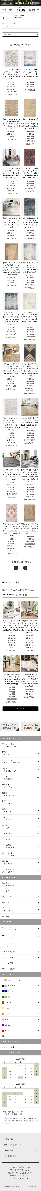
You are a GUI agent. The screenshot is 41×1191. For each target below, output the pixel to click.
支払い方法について (23, 1167)
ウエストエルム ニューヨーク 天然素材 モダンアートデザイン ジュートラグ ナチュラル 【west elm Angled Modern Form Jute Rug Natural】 (11, 268)
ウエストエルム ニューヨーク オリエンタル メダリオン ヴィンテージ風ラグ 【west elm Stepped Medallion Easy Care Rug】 (29, 318)
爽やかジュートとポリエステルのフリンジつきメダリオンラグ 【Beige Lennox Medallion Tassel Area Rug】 (29, 528)
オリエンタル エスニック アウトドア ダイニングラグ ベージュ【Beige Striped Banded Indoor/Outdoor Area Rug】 (29, 123)
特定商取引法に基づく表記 (19, 1176)
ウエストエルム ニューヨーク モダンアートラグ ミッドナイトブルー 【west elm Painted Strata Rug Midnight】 (29, 222)
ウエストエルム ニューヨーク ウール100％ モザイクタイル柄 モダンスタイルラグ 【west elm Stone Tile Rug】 (11, 74)
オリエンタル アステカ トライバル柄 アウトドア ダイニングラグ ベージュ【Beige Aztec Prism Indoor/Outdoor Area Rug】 (11, 368)
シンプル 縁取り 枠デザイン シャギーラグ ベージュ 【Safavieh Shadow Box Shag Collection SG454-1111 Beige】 (29, 422)
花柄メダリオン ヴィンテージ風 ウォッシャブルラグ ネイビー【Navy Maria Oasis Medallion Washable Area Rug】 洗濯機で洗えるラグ (29, 475)
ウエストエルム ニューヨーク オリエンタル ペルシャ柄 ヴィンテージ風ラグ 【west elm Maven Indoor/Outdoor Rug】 (29, 173)
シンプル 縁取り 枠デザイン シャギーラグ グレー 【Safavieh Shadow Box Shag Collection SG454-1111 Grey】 (11, 474)
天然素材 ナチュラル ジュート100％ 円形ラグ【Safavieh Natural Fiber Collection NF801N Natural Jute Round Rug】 (11, 679)
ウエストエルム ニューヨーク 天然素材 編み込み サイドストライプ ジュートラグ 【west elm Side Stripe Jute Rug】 (11, 123)
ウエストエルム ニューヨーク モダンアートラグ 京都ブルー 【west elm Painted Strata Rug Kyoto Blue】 (11, 222)
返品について (13, 1173)
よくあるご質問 (25, 1173)
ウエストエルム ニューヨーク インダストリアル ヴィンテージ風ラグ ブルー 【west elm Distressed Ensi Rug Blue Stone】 (11, 316)
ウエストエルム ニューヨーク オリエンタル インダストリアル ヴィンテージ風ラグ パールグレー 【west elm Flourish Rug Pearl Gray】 (11, 424)
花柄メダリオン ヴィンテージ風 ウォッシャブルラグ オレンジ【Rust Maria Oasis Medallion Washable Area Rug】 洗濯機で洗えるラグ (11, 529)
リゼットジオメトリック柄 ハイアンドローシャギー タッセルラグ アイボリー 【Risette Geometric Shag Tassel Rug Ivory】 (11, 626)
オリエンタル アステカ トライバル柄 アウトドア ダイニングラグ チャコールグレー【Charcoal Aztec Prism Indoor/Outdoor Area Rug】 (29, 369)
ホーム (5, 18)
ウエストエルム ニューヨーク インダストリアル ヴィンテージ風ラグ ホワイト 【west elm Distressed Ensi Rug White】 (29, 267)
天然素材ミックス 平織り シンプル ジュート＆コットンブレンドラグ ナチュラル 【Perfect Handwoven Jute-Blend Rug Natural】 (29, 626)
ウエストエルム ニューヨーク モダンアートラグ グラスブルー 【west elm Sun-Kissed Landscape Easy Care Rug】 (11, 173)
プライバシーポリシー (20, 1178)
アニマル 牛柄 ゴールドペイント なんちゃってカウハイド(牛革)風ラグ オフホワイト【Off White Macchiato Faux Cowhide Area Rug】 (29, 680)
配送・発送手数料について (19, 1170)
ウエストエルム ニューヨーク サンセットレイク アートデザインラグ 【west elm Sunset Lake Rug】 (29, 74)
